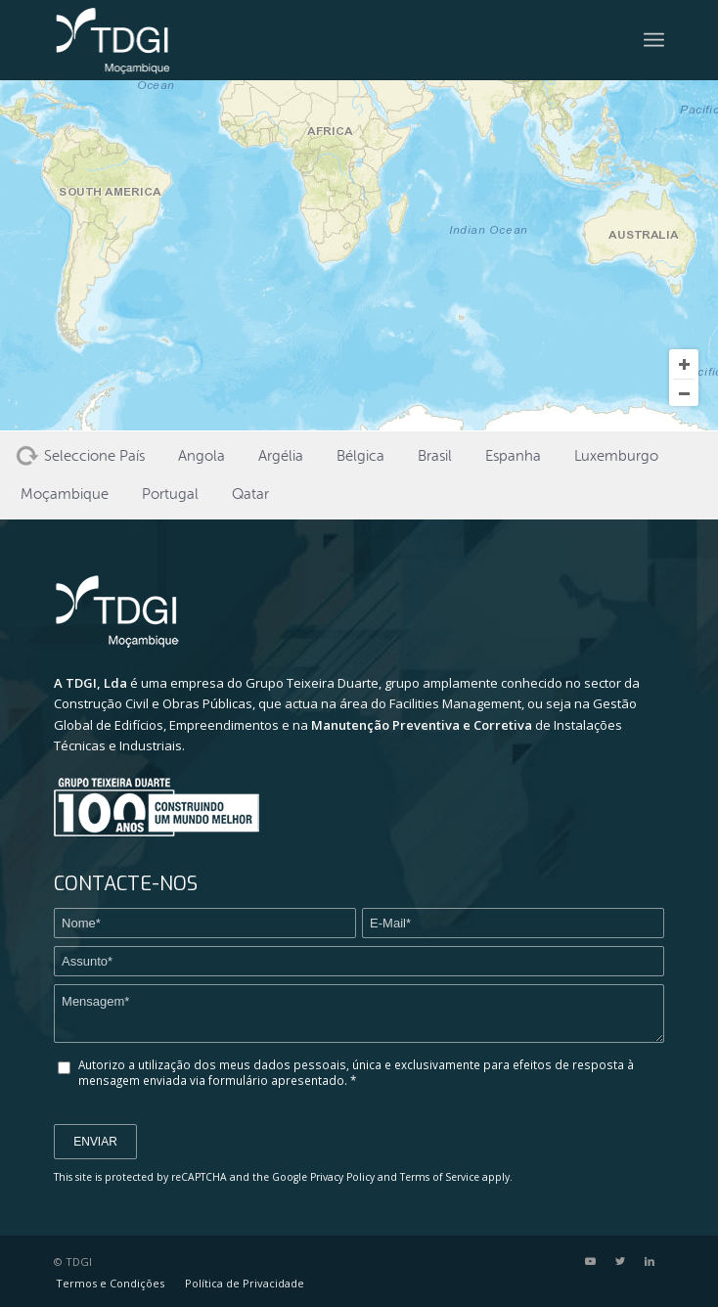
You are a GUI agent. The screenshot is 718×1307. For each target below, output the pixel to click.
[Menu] (654, 40)
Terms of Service (439, 1177)
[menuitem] (110, 1283)
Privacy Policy (342, 1177)
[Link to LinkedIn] (649, 1261)
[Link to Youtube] (591, 1261)
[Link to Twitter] (620, 1261)
